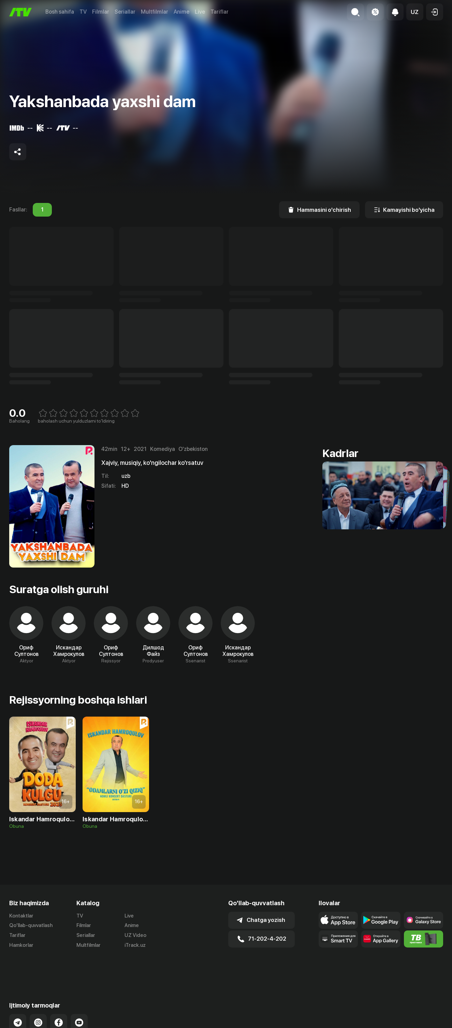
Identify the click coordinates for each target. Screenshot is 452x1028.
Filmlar (100, 12)
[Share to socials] (17, 151)
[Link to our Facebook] (58, 994)
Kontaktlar (21, 916)
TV (83, 12)
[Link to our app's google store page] (380, 920)
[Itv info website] (423, 939)
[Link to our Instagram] (38, 994)
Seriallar (125, 12)
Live (200, 12)
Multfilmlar (154, 12)
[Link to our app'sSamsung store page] (423, 920)
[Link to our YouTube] (79, 994)
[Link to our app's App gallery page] (380, 939)
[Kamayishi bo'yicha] (404, 209)
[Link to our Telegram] (17, 994)
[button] (414, 11)
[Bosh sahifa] (20, 12)
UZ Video (135, 935)
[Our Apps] (338, 939)
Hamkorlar (21, 945)
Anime (181, 12)
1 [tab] (42, 210)
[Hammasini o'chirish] (319, 209)
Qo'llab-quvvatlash (31, 925)
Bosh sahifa (59, 12)
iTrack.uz (135, 945)
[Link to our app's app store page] (338, 920)
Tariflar (219, 12)
